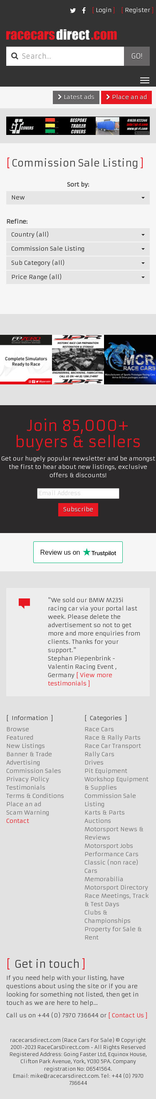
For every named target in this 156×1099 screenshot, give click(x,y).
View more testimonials (80, 679)
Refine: (16, 221)
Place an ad (126, 97)
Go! (136, 56)
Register (137, 10)
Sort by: (78, 184)
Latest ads (76, 97)
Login (103, 10)
